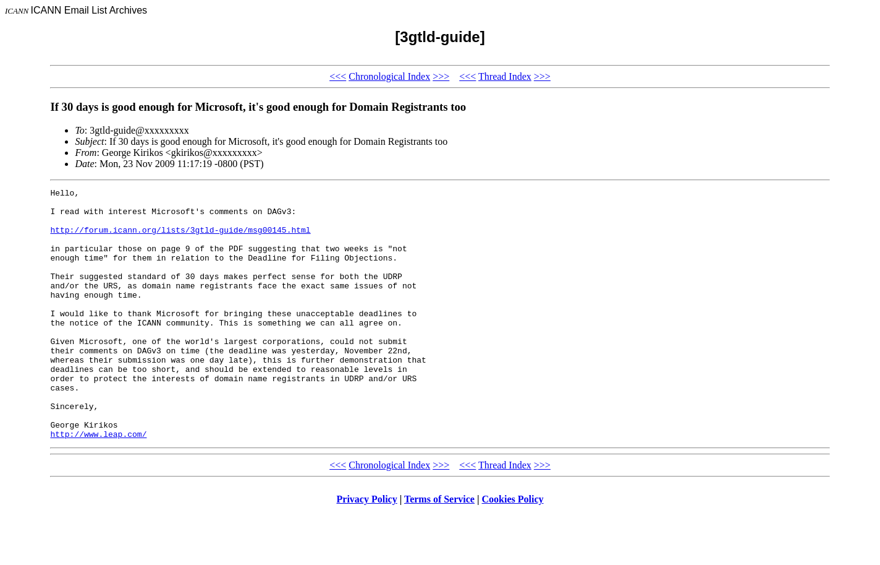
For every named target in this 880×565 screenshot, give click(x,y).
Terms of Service (439, 549)
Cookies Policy (513, 549)
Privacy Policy (367, 549)
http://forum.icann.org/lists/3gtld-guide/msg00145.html (180, 238)
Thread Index (504, 76)
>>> (441, 76)
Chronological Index (389, 76)
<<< (337, 76)
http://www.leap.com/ (98, 484)
